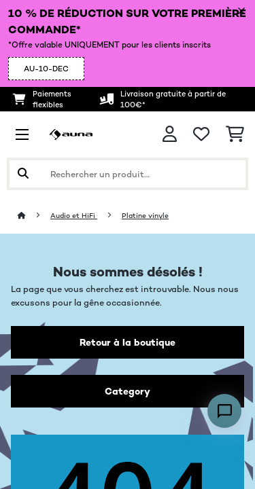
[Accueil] (34, 215)
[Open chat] (224, 411)
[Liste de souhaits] (201, 134)
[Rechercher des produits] (127, 174)
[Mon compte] (170, 134)
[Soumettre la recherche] (23, 174)
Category (127, 391)
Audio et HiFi (73, 215)
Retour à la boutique (127, 342)
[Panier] (235, 134)
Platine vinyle (145, 215)
